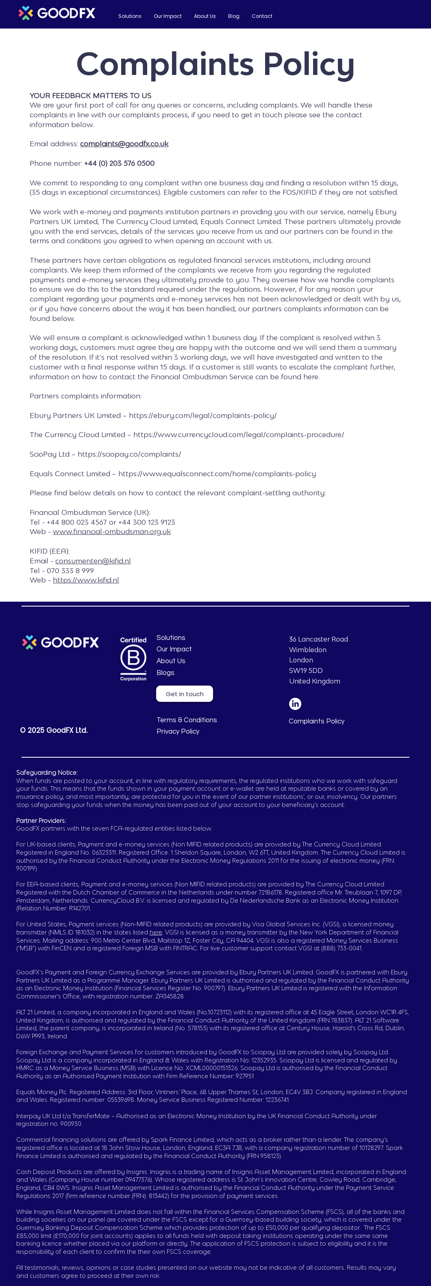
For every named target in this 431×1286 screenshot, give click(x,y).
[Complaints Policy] (326, 722)
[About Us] (219, 661)
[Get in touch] (184, 694)
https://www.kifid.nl (86, 580)
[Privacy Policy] (194, 732)
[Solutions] (194, 638)
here (156, 932)
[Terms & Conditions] (194, 721)
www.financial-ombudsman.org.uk (112, 531)
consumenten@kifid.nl (93, 560)
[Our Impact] (194, 650)
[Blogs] (194, 673)
